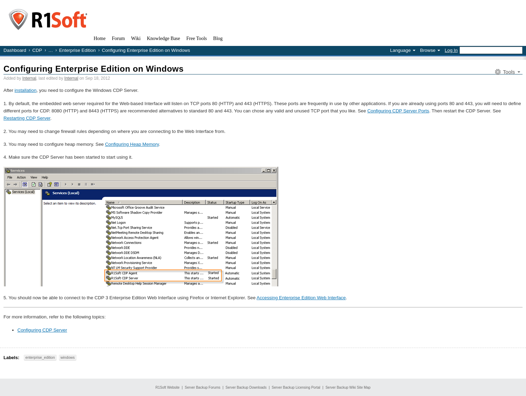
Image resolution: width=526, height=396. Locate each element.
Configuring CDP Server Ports (398, 110)
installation (26, 90)
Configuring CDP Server (42, 330)
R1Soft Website (168, 387)
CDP (37, 50)
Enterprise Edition (77, 50)
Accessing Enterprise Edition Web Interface (301, 297)
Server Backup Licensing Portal (296, 387)
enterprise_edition (40, 357)
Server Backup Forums (202, 387)
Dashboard (14, 50)
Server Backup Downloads (246, 387)
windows (68, 357)
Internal (29, 78)
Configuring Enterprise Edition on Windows (93, 68)
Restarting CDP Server (26, 118)
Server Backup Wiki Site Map (348, 387)
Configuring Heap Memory (132, 144)
